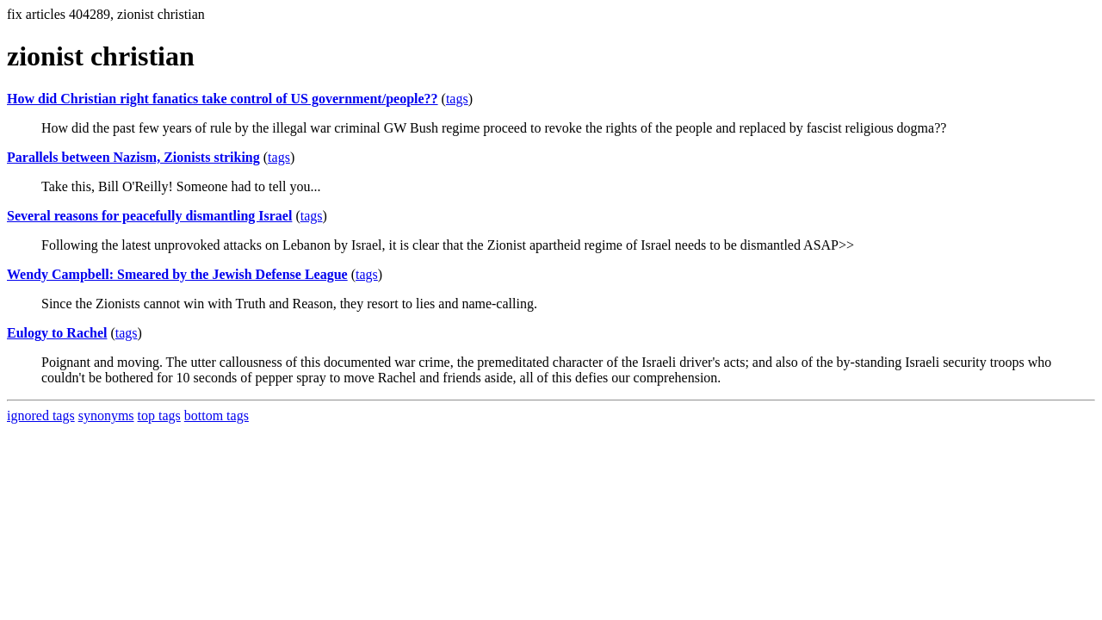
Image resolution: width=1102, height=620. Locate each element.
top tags (159, 415)
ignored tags (41, 415)
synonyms (106, 415)
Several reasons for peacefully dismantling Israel (149, 215)
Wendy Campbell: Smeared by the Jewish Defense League (177, 274)
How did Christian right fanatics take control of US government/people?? (222, 98)
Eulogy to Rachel (57, 333)
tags (457, 98)
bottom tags (216, 415)
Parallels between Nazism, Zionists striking (133, 157)
